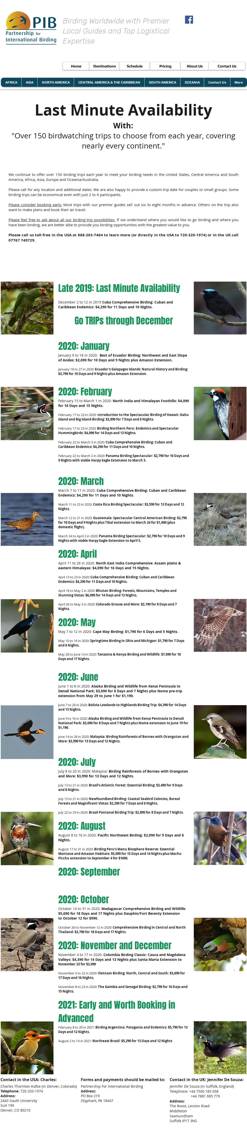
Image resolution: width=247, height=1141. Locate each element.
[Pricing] (165, 66)
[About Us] (195, 66)
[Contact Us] (227, 66)
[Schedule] (134, 66)
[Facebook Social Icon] (189, 20)
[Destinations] (104, 66)
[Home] (76, 66)
